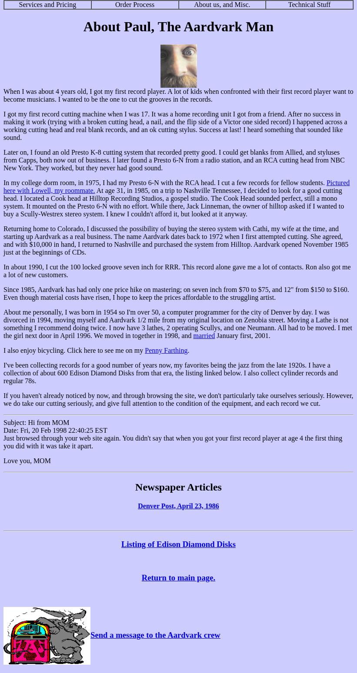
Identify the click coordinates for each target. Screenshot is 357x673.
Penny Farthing (166, 350)
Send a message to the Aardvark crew (111, 635)
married (204, 335)
